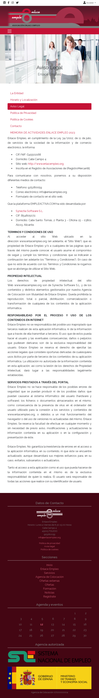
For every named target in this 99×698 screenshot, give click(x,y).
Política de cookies (49, 549)
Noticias (49, 592)
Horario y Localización (23, 99)
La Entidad (16, 93)
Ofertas (49, 584)
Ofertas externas (49, 580)
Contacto (16, 126)
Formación (49, 588)
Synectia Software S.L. (29, 211)
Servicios (49, 572)
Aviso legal (49, 546)
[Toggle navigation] (9, 31)
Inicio (49, 565)
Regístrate (49, 596)
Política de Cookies (21, 119)
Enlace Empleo (49, 569)
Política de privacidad (49, 543)
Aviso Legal (17, 106)
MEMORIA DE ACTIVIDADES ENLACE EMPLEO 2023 (42, 132)
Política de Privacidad (23, 113)
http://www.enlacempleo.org (46, 163)
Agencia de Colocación (50, 576)
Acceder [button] (88, 3)
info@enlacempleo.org (49, 537)
